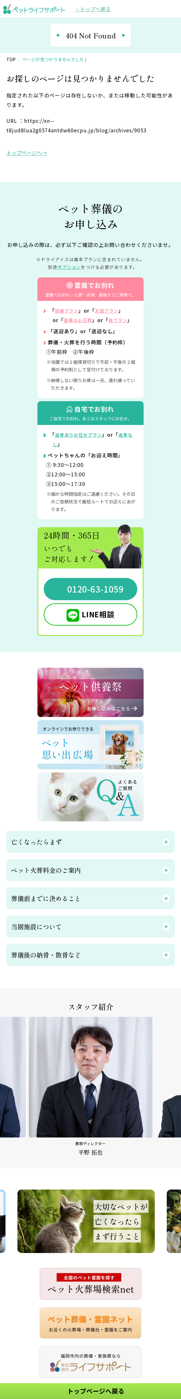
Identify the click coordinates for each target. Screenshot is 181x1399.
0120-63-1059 (95, 599)
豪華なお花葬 (80, 320)
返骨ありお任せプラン (82, 444)
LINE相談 (98, 623)
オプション (69, 267)
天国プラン (111, 310)
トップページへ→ (26, 152)
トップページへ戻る (95, 1391)
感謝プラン (68, 310)
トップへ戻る (95, 9)
